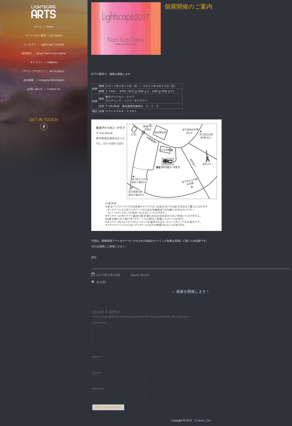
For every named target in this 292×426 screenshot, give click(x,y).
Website (98, 389)
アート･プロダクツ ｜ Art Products (43, 71)
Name (97, 357)
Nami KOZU (140, 275)
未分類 (101, 282)
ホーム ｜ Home (43, 26)
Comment (99, 322)
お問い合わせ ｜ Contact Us (43, 89)
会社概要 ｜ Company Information (43, 80)
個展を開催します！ (191, 291)
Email (97, 373)
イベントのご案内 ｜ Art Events (43, 35)
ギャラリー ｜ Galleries (44, 62)
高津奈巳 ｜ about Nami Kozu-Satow (44, 53)
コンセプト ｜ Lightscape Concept (43, 44)
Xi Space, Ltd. (203, 420)
